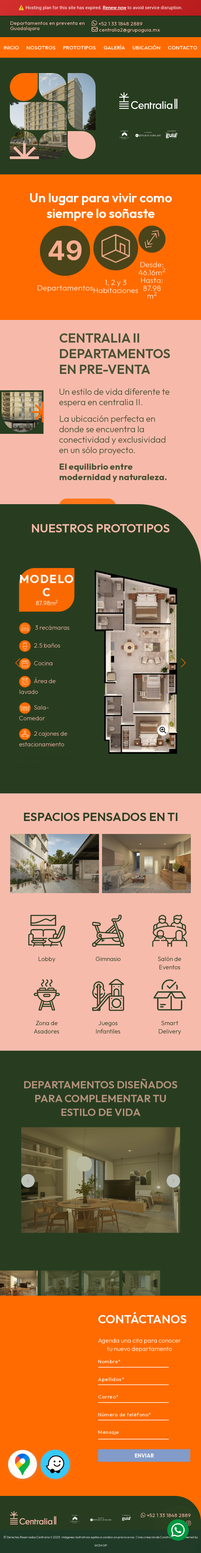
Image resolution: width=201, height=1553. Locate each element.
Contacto (182, 47)
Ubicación (146, 47)
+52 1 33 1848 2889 (117, 23)
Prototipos (79, 47)
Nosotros (41, 47)
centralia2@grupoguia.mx (126, 29)
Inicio (11, 47)
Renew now (114, 7)
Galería (114, 47)
